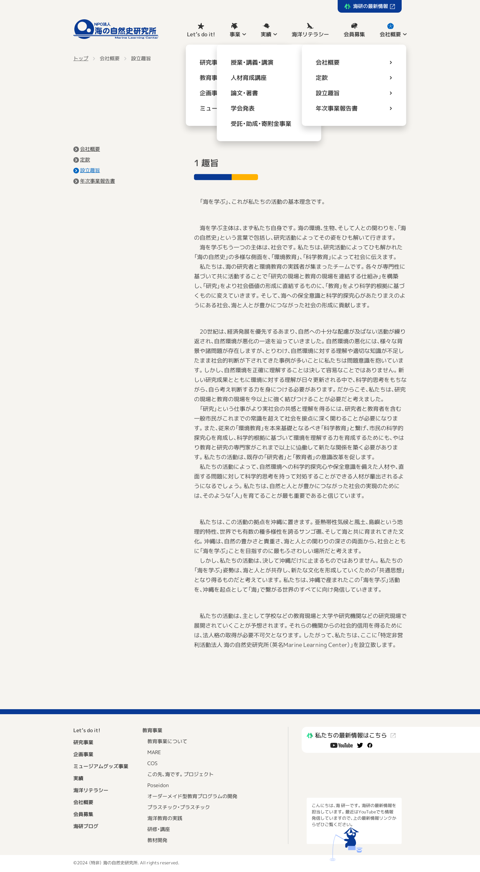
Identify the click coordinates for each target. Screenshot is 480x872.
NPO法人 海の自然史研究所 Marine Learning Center (116, 29)
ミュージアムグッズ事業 (100, 766)
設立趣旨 (141, 58)
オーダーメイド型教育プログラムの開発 (192, 796)
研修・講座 (158, 829)
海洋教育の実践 (164, 818)
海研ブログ (85, 826)
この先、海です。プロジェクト (180, 774)
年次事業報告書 (97, 180)
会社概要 (390, 34)
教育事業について (167, 741)
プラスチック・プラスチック (178, 807)
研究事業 (83, 742)
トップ (80, 58)
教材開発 (157, 840)
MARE (154, 752)
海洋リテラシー (310, 34)
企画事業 (83, 754)
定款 (85, 159)
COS (152, 763)
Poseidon (158, 785)
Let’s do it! (201, 34)
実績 (266, 34)
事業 (235, 34)
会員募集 (354, 34)
